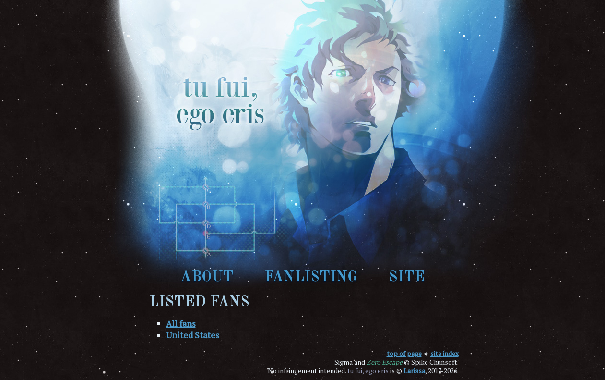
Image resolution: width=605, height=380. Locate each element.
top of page (404, 353)
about (207, 277)
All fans (181, 323)
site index (444, 353)
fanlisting (311, 277)
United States (192, 335)
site (407, 277)
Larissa (414, 370)
